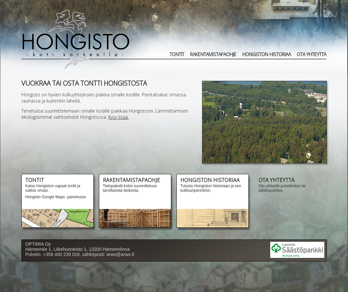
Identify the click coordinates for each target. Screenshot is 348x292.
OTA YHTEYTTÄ (311, 54)
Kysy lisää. (118, 117)
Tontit (177, 54)
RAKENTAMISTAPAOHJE (213, 54)
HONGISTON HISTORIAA (266, 54)
